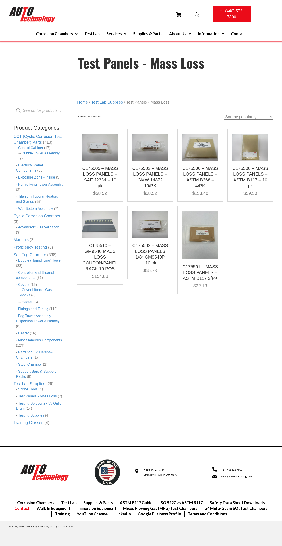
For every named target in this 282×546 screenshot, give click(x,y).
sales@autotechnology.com (237, 476)
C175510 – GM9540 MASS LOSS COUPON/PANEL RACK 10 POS (100, 257)
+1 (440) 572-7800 (231, 469)
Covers (24, 284)
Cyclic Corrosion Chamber (37, 216)
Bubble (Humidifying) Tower (40, 260)
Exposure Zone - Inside (36, 177)
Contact (22, 508)
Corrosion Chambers (35, 502)
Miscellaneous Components (40, 340)
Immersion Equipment (96, 508)
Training (62, 513)
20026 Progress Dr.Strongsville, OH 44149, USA (159, 472)
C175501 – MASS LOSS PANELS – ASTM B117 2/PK (200, 272)
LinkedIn (123, 513)
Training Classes (28, 422)
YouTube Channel (93, 513)
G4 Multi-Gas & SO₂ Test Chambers (236, 508)
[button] (232, 14)
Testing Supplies (31, 415)
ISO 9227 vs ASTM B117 (181, 502)
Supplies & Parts (98, 502)
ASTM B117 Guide (136, 502)
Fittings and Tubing (33, 309)
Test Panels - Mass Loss (37, 396)
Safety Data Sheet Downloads (237, 502)
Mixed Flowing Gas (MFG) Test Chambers (160, 508)
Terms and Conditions (207, 513)
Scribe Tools (28, 389)
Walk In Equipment (53, 508)
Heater (27, 302)
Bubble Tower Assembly (41, 153)
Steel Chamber (30, 364)
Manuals (21, 239)
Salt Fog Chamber (30, 255)
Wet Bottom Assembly (35, 208)
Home (82, 102)
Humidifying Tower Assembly (40, 184)
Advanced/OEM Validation (38, 227)
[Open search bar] (197, 14)
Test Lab (69, 502)
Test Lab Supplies (29, 384)
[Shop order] (248, 117)
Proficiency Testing (30, 247)
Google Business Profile (159, 513)
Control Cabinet (30, 148)
